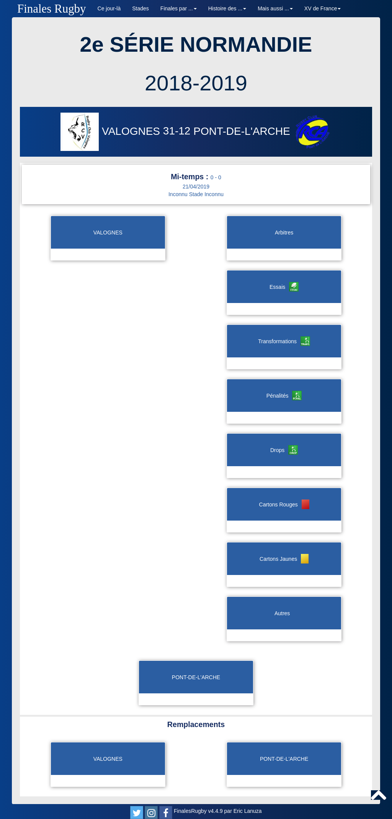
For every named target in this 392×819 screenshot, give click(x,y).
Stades (140, 8)
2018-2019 (196, 83)
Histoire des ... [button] (227, 8)
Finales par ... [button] (178, 8)
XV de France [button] (322, 8)
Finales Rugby (51, 8)
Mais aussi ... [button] (275, 8)
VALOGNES (111, 131)
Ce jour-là (109, 8)
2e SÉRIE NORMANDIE (196, 44)
